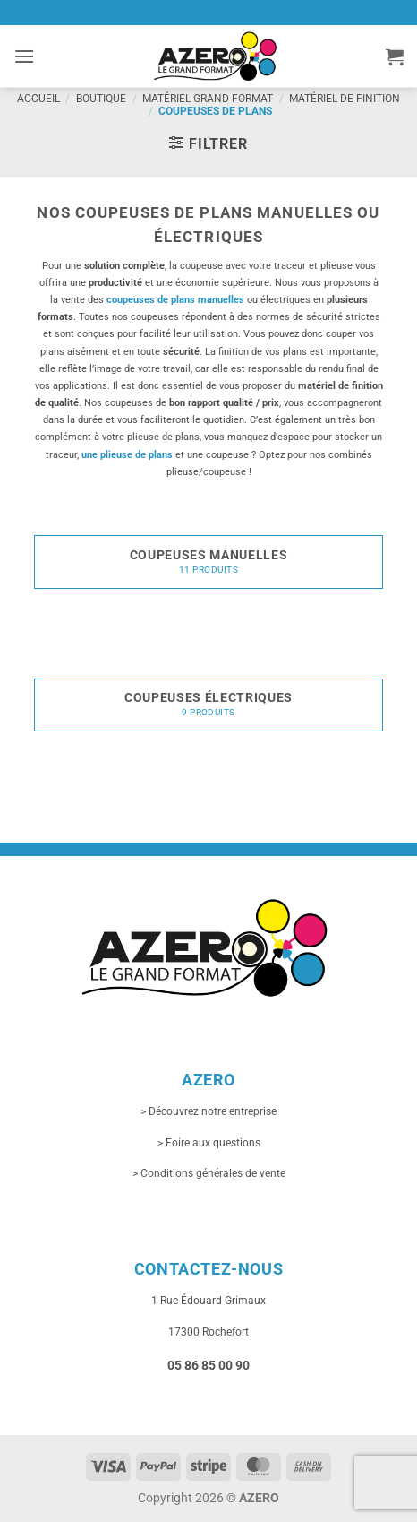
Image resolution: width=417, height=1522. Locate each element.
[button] (24, 56)
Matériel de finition (344, 98)
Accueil (38, 98)
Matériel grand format (207, 98)
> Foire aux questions (208, 1143)
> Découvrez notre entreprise (208, 1111)
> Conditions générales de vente (208, 1173)
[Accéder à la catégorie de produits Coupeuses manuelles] (208, 557)
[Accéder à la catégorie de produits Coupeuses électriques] (208, 700)
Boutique (101, 98)
